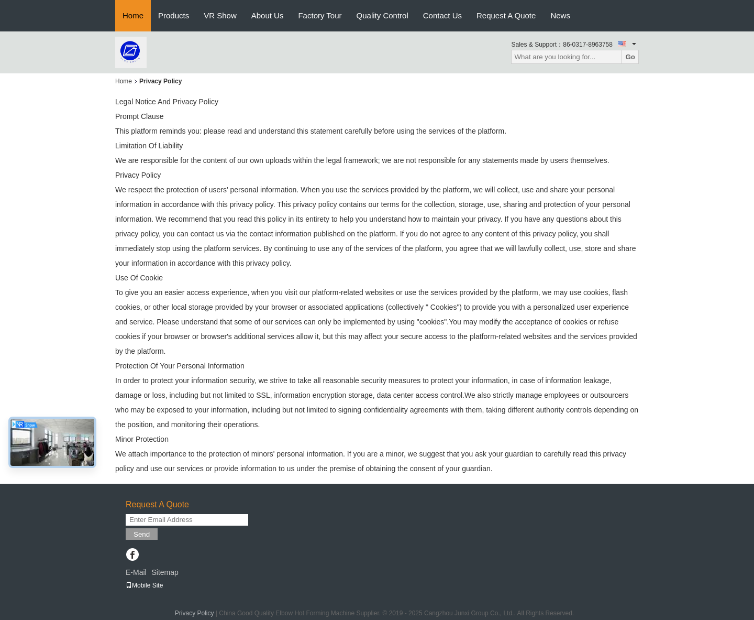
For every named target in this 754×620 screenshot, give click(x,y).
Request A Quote (506, 15)
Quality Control (382, 15)
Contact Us (442, 15)
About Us (267, 15)
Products (173, 15)
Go (630, 57)
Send (142, 534)
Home (133, 15)
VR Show (220, 15)
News (560, 15)
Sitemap (164, 572)
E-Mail (136, 572)
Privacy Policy (194, 613)
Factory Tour (319, 15)
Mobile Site (144, 585)
